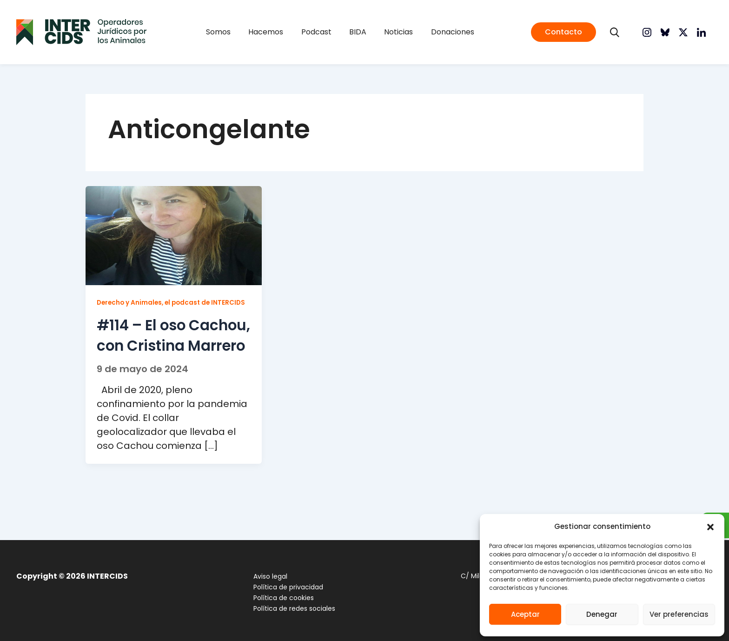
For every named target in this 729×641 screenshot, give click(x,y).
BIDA (353, 32)
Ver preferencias (679, 614)
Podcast (320, 32)
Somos (239, 32)
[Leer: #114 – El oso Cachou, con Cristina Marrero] (174, 234)
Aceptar (525, 614)
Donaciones (431, 32)
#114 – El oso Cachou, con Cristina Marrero (164, 356)
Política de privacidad (284, 587)
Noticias (385, 32)
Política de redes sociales (290, 608)
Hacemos (278, 32)
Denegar (601, 614)
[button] (710, 527)
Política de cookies (280, 597)
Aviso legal (267, 576)
